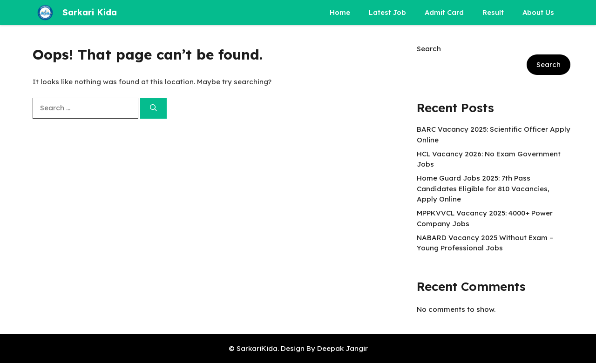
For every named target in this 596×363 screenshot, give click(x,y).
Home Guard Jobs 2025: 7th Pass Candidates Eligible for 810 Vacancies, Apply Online (483, 188)
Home (340, 12)
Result (493, 12)
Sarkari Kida (89, 12)
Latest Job (387, 12)
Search (429, 48)
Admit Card (444, 12)
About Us (538, 12)
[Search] (153, 108)
